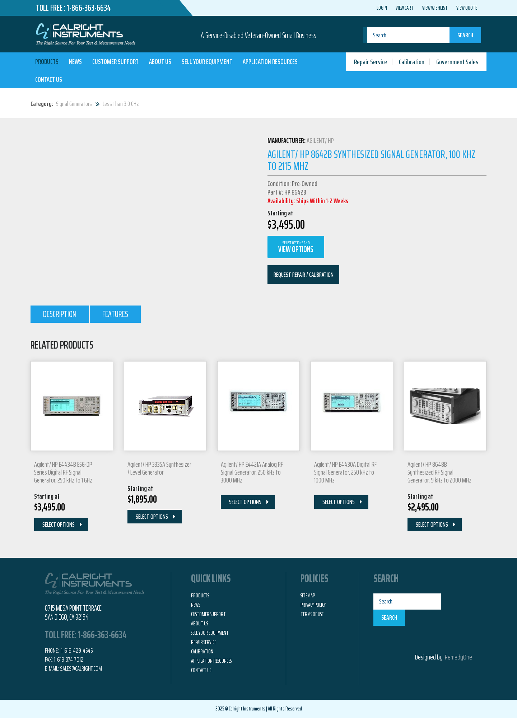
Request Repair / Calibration (304, 275)
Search (465, 35)
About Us (160, 61)
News (75, 61)
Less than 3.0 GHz (121, 104)
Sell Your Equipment (207, 61)
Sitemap (308, 595)
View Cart (405, 8)
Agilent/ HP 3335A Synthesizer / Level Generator (159, 468)
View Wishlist (435, 8)
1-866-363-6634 (89, 8)
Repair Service (370, 61)
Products (47, 61)
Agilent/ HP (320, 140)
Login (382, 8)
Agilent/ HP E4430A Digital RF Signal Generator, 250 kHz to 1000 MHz (345, 472)
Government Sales (457, 61)
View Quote (466, 8)
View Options (295, 247)
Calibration (411, 61)
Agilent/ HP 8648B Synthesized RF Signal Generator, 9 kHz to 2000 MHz (439, 472)
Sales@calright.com (81, 668)
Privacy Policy (313, 605)
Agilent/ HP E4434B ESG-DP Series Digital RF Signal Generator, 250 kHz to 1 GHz (63, 472)
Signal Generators (74, 104)
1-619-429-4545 (76, 650)
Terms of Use (312, 614)
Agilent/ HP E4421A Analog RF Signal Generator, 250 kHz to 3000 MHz (252, 472)
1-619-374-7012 (68, 659)
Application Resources (270, 61)
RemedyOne (458, 657)
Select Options (58, 524)
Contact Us (48, 79)
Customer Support (115, 61)
